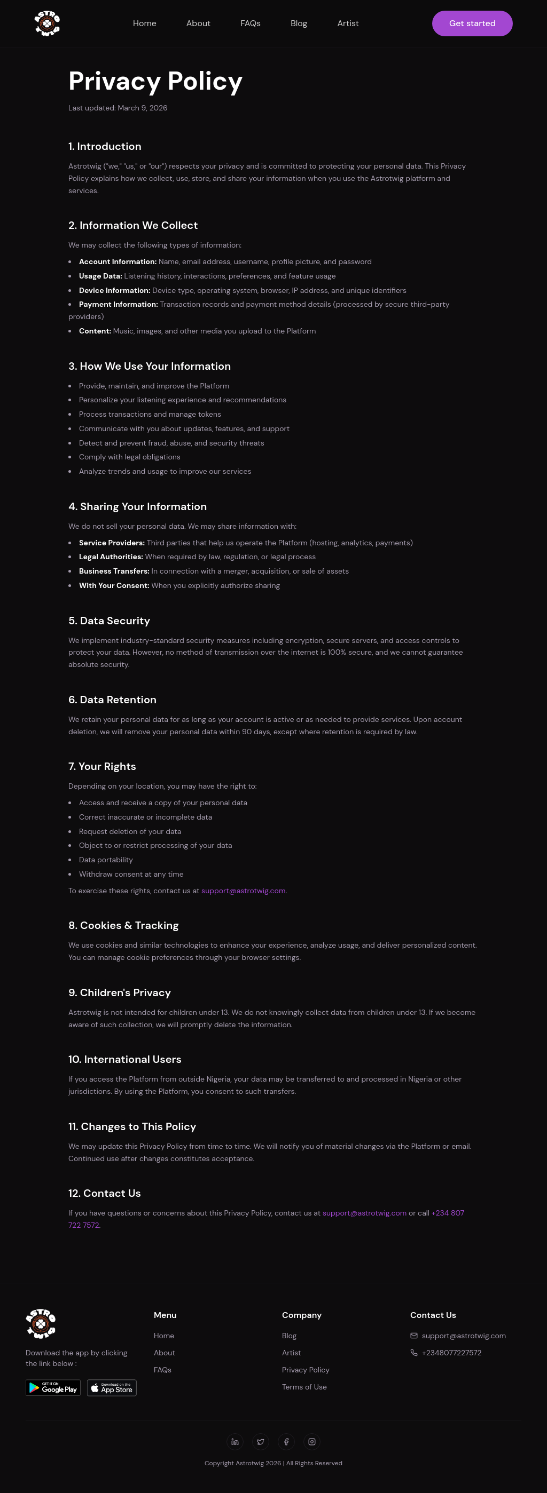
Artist (348, 23)
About (198, 23)
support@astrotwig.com (243, 890)
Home (145, 23)
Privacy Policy (306, 1370)
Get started (472, 23)
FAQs (250, 23)
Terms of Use (304, 1387)
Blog (299, 23)
